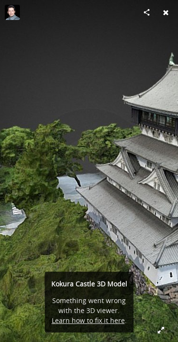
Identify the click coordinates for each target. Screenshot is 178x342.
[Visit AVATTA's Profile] (12, 12)
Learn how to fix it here (88, 320)
